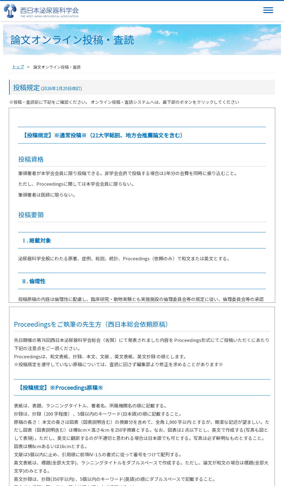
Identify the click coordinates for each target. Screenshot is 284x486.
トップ (18, 66)
